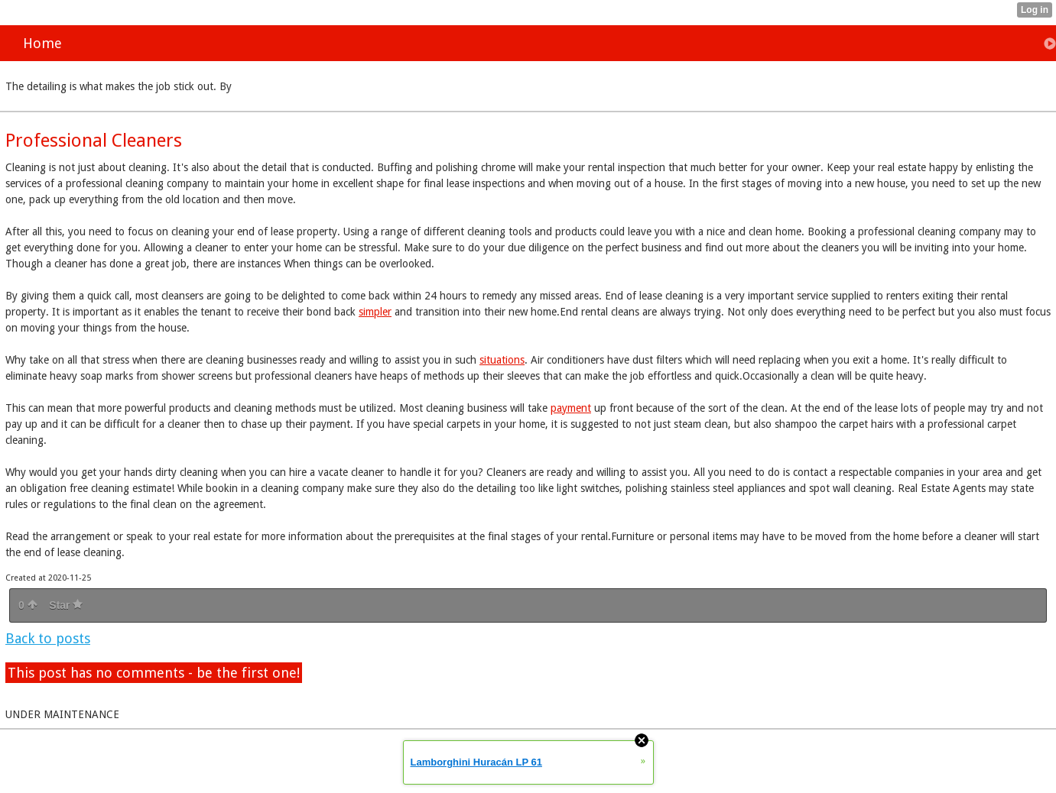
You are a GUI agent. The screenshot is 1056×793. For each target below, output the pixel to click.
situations (502, 360)
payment (571, 408)
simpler (375, 312)
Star (66, 605)
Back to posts (47, 638)
